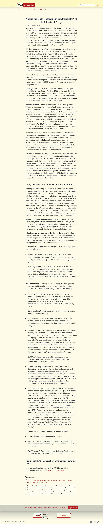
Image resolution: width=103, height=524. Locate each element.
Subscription (29, 508)
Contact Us (63, 508)
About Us (56, 508)
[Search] (87, 5)
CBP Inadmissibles (46, 10)
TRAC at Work (48, 508)
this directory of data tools (54, 470)
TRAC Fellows (38, 508)
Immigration (29, 5)
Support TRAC (73, 508)
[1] (62, 44)
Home (20, 10)
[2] (59, 158)
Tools (36, 10)
